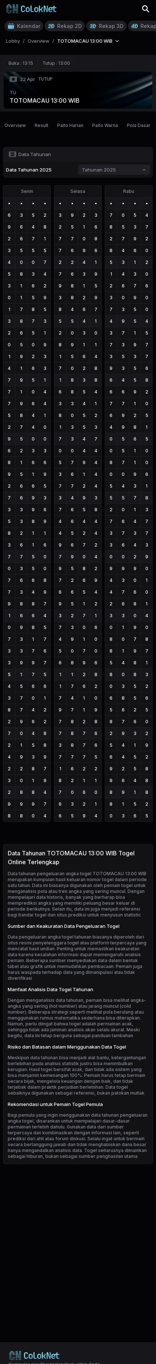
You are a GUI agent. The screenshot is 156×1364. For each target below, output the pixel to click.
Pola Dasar (138, 125)
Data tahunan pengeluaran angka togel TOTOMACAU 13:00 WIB (77, 873)
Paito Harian (70, 125)
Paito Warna (105, 125)
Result (41, 125)
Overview (15, 125)
